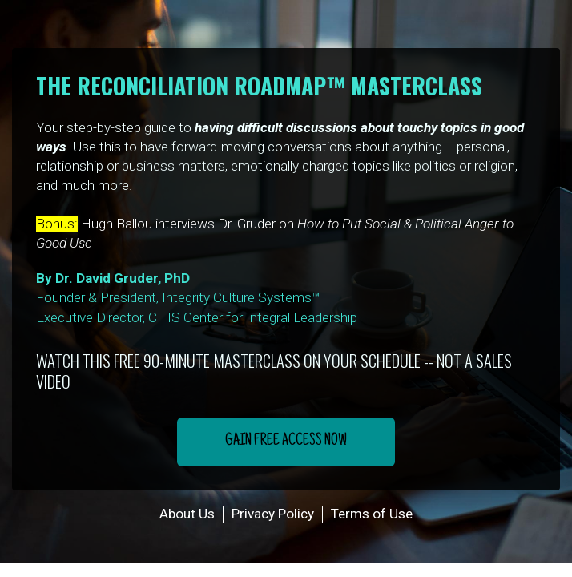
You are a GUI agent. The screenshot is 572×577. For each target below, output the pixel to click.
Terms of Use (372, 514)
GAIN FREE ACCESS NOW (286, 441)
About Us (187, 514)
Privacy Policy (273, 514)
